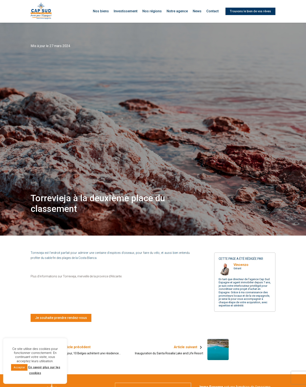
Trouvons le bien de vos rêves (250, 11)
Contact (212, 11)
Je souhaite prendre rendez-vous (61, 318)
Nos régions (153, 11)
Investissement (127, 11)
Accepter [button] (19, 367)
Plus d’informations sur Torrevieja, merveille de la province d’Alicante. (76, 276)
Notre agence (178, 11)
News (197, 11)
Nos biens (103, 11)
